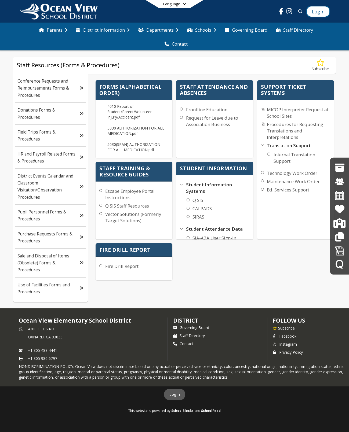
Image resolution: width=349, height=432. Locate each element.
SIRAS (198, 217)
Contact (183, 343)
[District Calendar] (339, 195)
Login (174, 394)
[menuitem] (53, 29)
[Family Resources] (339, 209)
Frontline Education (206, 109)
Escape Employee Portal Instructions (130, 194)
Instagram (285, 344)
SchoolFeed (211, 410)
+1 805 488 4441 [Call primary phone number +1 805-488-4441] (42, 350)
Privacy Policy (288, 352)
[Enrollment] (339, 223)
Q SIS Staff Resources (127, 206)
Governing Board (191, 327)
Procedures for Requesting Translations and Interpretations (295, 130)
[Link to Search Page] (299, 11)
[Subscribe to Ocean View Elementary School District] (284, 328)
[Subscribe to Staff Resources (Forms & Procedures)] (320, 65)
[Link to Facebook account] (281, 12)
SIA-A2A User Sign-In (214, 238)
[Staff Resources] (339, 236)
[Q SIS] (339, 264)
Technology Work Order (292, 173)
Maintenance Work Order (293, 181)
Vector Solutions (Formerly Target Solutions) (133, 217)
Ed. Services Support (288, 190)
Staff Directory (189, 335)
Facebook (284, 336)
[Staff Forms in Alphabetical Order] (339, 250)
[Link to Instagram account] (289, 12)
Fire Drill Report (122, 266)
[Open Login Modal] (318, 11)
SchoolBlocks (182, 410)
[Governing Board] (339, 167)
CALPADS (202, 208)
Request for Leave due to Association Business (212, 121)
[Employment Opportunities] (339, 181)
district (185, 320)
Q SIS (197, 200)
